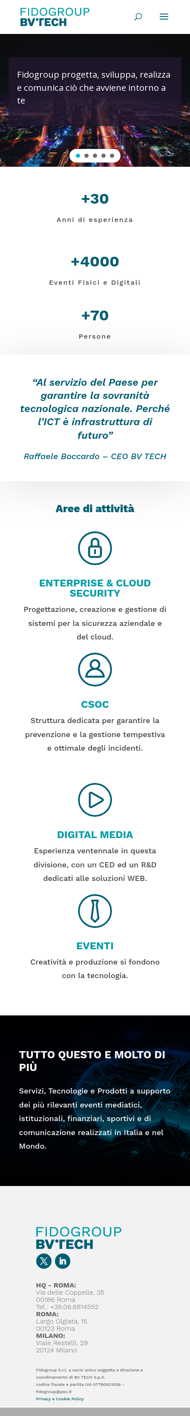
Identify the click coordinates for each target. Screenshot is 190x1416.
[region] (95, 100)
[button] (78, 156)
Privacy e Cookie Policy (60, 1398)
